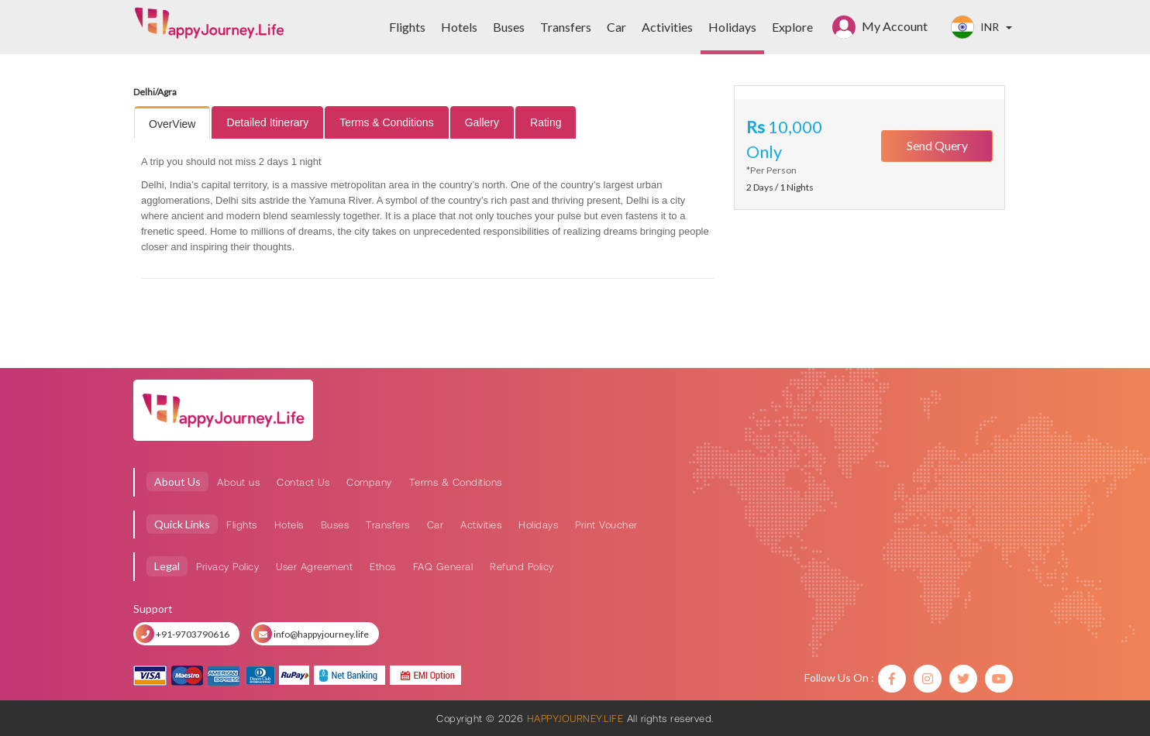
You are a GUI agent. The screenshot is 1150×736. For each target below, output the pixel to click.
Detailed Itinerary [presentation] (267, 122)
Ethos (383, 566)
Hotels (289, 524)
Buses (335, 524)
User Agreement (314, 566)
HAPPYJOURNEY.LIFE (575, 718)
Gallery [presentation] (482, 122)
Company (369, 482)
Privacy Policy (227, 566)
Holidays (538, 524)
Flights (241, 524)
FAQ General (443, 566)
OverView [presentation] (172, 124)
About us (238, 482)
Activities (480, 524)
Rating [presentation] (545, 122)
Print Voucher (606, 524)
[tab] (172, 123)
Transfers (388, 524)
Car (435, 524)
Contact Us (303, 482)
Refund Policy (522, 566)
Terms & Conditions (455, 482)
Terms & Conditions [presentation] (386, 122)
